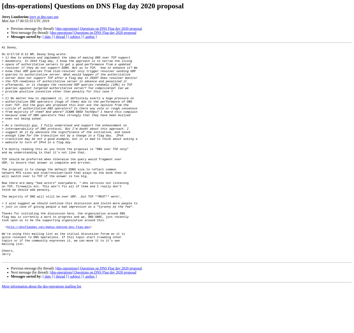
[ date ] (48, 37)
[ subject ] (75, 37)
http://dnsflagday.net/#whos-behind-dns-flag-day (48, 263)
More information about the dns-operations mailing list (41, 329)
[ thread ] (60, 37)
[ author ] (90, 37)
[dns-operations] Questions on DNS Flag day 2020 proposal (98, 28)
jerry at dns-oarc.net (44, 17)
